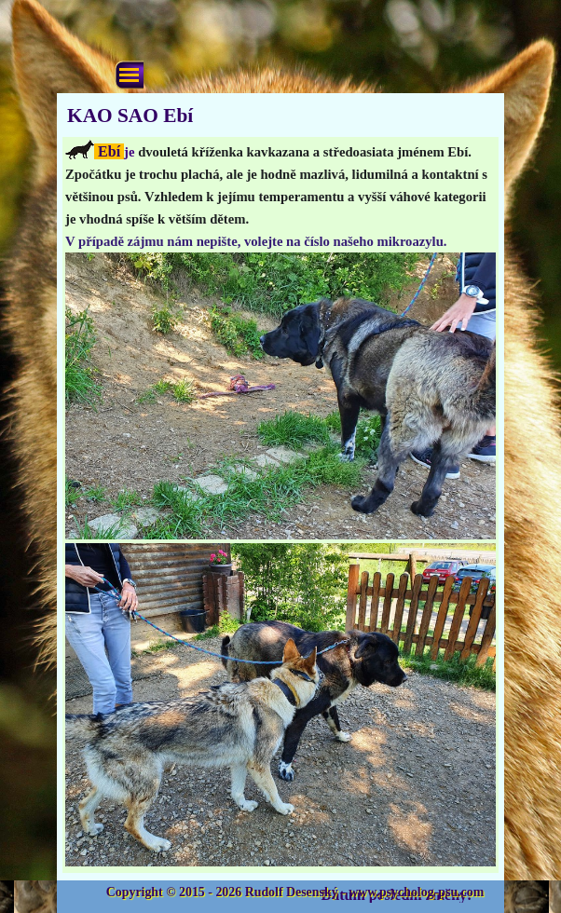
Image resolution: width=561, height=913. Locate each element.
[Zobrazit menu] (129, 75)
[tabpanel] (280, 505)
